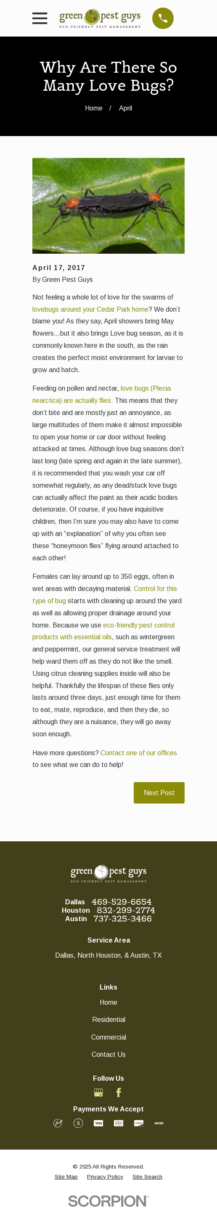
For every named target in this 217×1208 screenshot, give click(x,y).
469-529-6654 (122, 902)
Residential (108, 1019)
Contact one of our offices (139, 752)
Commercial (108, 1037)
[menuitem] (66, 1177)
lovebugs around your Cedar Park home (90, 309)
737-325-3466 (123, 918)
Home (108, 1002)
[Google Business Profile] (98, 1092)
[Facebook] (118, 1092)
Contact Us (109, 1054)
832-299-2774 (126, 910)
